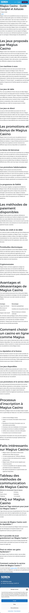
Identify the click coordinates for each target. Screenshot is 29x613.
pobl (2, 14)
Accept (14, 600)
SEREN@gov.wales (7, 581)
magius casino (13, 568)
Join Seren (25, 2)
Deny (14, 604)
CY (15, 2)
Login (19, 2)
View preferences (14, 608)
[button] (27, 589)
